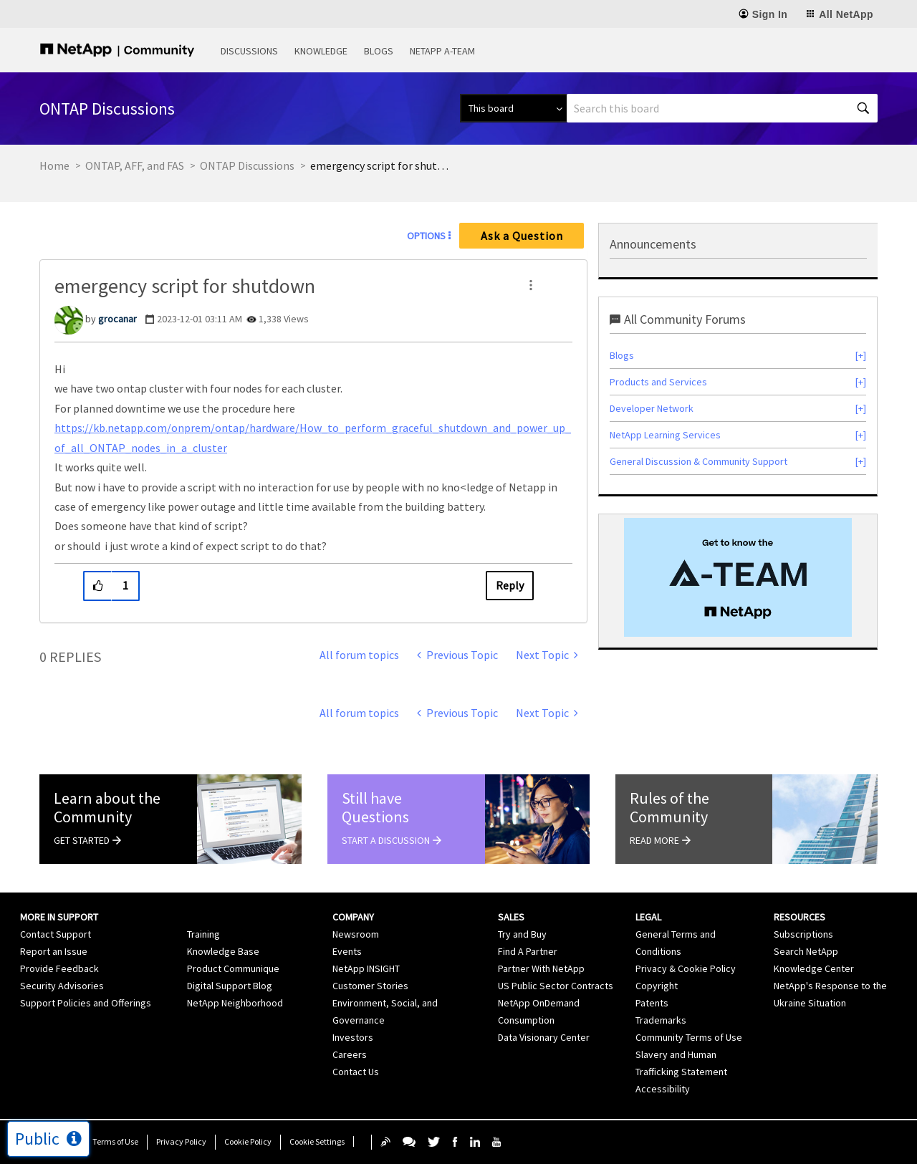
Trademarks (660, 1020)
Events (347, 951)
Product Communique (233, 968)
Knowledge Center (814, 968)
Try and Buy (522, 934)
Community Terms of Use (688, 1037)
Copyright (656, 985)
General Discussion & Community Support (698, 461)
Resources (799, 916)
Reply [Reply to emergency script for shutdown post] (510, 585)
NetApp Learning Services (665, 434)
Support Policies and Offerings (85, 1002)
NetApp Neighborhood (235, 1002)
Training (203, 934)
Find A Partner (527, 951)
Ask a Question (522, 236)
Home (54, 165)
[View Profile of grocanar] (117, 318)
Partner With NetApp (541, 968)
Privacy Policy (181, 1141)
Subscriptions (803, 934)
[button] (531, 285)
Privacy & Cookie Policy (685, 968)
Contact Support (55, 934)
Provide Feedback (59, 968)
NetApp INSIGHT (366, 968)
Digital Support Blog (229, 985)
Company (353, 916)
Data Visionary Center (544, 1037)
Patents (651, 1002)
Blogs (378, 50)
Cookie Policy (248, 1141)
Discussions (249, 50)
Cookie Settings (317, 1141)
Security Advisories (62, 985)
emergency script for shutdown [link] (381, 165)
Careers (349, 1054)
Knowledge (320, 50)
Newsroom (355, 934)
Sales (511, 916)
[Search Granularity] (513, 108)
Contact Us (355, 1071)
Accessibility (662, 1088)
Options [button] (426, 235)
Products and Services (658, 381)
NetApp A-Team (442, 50)
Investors (352, 1037)
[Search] (722, 108)
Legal (648, 916)
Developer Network (651, 408)
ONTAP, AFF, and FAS (134, 165)
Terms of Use (115, 1141)
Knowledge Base (223, 951)
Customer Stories (370, 985)
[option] (738, 577)
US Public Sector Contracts (555, 985)
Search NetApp (806, 951)
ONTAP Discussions (247, 165)
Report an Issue (53, 951)
